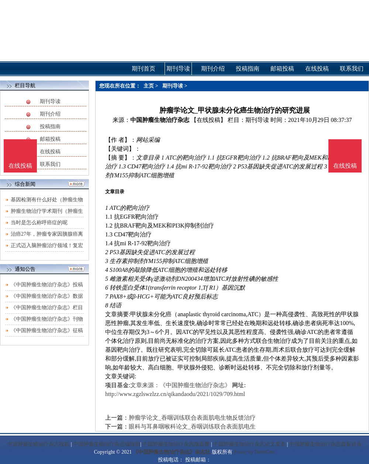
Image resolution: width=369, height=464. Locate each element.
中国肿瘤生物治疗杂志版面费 (176, 444)
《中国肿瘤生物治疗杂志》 (195, 385)
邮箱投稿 (50, 139)
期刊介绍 (50, 114)
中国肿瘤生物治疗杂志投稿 (38, 444)
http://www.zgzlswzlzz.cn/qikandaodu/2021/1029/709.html (175, 394)
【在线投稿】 (208, 120)
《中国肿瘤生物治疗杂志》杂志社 (171, 452)
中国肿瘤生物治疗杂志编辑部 (106, 444)
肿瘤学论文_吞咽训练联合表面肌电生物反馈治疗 (192, 417)
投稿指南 (50, 126)
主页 (149, 86)
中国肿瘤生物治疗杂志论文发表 (249, 444)
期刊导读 (50, 101)
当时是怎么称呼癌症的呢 (39, 222)
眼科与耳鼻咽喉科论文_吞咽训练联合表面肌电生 (192, 426)
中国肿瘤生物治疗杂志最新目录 (325, 444)
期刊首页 (143, 68)
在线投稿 (50, 151)
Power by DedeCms (254, 452)
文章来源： (145, 385)
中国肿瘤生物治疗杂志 (159, 120)
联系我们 (50, 164)
